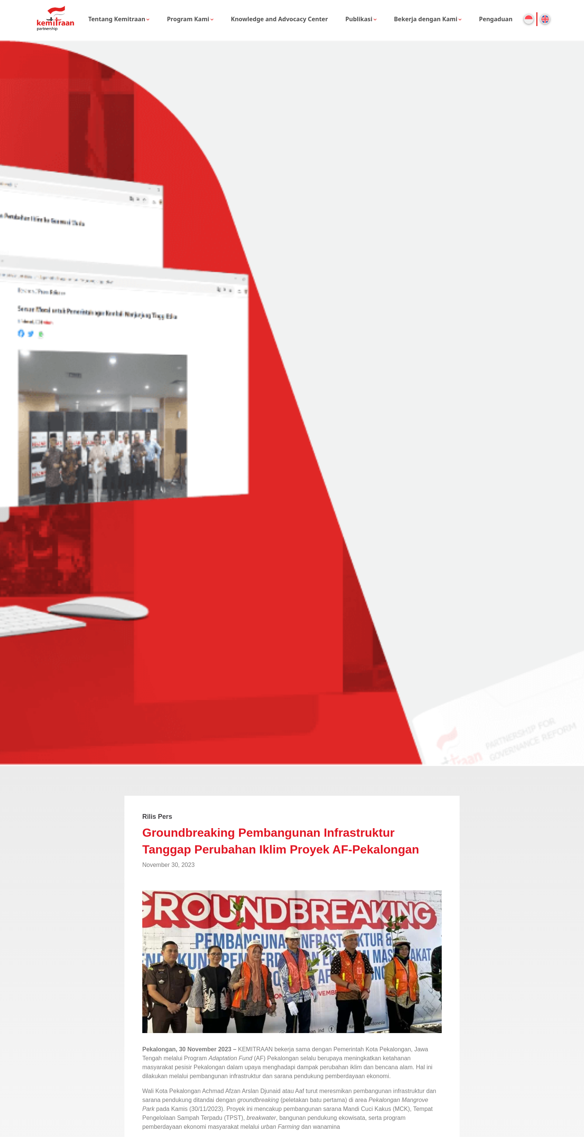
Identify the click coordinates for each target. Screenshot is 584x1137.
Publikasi (358, 19)
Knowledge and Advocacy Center (279, 19)
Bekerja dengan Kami (425, 19)
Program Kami (188, 19)
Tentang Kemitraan (116, 19)
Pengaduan (495, 19)
